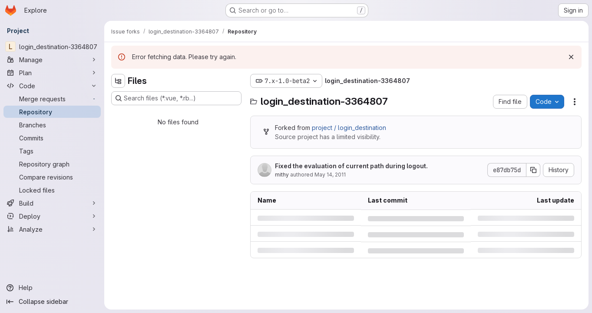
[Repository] (52, 112)
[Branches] (52, 125)
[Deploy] (52, 216)
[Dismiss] (571, 57)
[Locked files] (52, 190)
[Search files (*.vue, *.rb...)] (176, 98)
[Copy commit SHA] (533, 170)
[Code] (52, 86)
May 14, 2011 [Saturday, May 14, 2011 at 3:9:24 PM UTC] (330, 174)
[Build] (52, 203)
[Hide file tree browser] (118, 81)
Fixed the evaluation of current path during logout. (351, 166)
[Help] (52, 288)
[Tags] (52, 151)
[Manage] (52, 59)
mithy (282, 174)
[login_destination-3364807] (52, 46)
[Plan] (52, 73)
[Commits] (52, 138)
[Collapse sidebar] (52, 302)
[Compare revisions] (52, 177)
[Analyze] (52, 229)
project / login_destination (349, 127)
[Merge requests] (52, 99)
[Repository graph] (52, 164)
